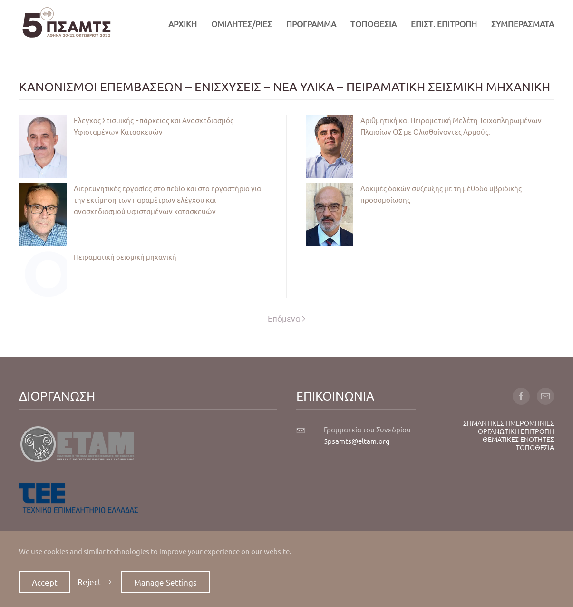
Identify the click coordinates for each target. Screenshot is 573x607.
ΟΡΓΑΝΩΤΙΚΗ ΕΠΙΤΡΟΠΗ (516, 431)
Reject (89, 582)
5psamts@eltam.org (357, 440)
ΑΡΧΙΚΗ (182, 24)
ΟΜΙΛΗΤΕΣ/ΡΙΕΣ (241, 24)
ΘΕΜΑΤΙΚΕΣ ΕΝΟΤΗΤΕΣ (518, 439)
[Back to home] (66, 24)
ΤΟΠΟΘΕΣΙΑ (373, 24)
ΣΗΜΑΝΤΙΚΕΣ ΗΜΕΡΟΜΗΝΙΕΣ (508, 423)
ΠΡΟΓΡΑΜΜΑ (311, 24)
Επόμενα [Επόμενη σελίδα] (286, 318)
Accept (45, 582)
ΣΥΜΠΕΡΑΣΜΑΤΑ (522, 24)
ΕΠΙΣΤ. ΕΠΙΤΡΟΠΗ (444, 24)
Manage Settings (165, 582)
